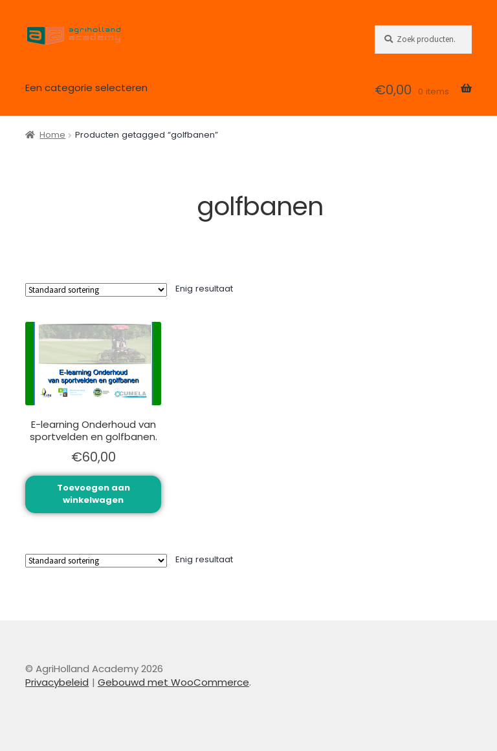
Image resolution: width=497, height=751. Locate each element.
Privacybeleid (57, 682)
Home (52, 135)
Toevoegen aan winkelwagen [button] (93, 493)
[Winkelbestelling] (96, 290)
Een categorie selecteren (86, 87)
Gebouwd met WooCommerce (173, 682)
